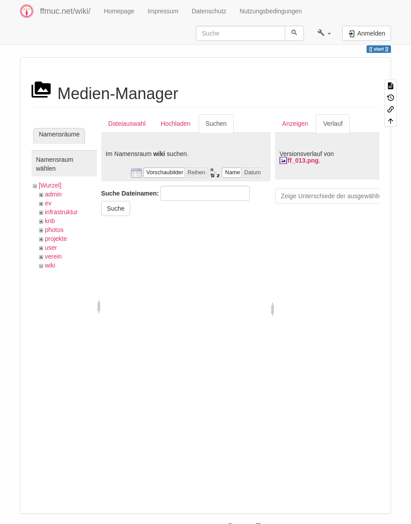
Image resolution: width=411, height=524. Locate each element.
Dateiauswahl (127, 123)
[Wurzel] (50, 185)
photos (54, 229)
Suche (116, 208)
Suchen (216, 123)
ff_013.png (303, 160)
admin (53, 194)
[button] (324, 33)
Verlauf (333, 123)
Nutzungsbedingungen (270, 11)
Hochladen (176, 123)
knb (50, 220)
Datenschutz (209, 11)
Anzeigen (295, 123)
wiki (50, 265)
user (51, 247)
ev (48, 203)
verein (53, 256)
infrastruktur (61, 212)
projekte (56, 238)
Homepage (119, 11)
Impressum (163, 11)
